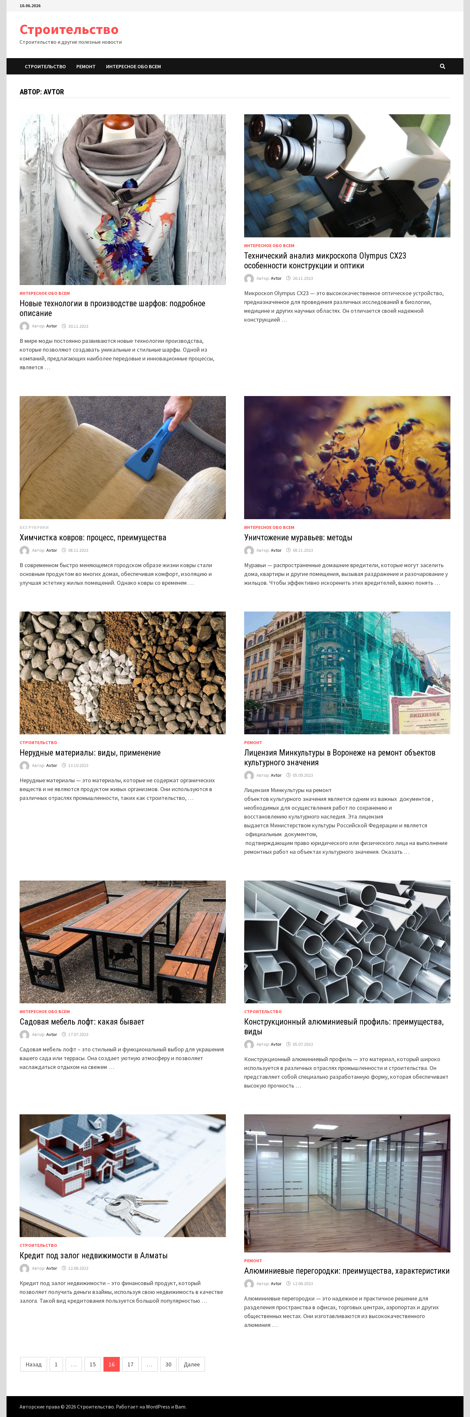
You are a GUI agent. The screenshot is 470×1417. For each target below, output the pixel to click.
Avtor (51, 326)
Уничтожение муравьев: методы (298, 537)
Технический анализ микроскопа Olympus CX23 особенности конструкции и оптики (325, 260)
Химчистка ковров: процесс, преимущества (93, 537)
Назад (33, 1364)
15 (93, 1364)
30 (168, 1364)
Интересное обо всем (133, 66)
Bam (180, 1406)
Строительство (69, 29)
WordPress (158, 1406)
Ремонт (86, 66)
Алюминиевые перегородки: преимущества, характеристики (347, 1271)
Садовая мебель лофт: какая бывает (82, 1022)
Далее (192, 1364)
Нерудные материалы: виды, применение (90, 752)
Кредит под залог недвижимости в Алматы (94, 1255)
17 (130, 1364)
